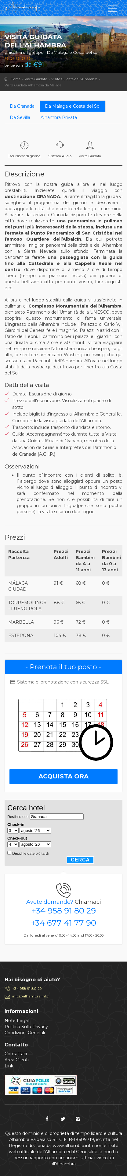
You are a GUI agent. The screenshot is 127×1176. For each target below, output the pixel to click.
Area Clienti (17, 1060)
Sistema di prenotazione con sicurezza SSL (59, 682)
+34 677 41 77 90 (63, 923)
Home (15, 79)
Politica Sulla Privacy (26, 1026)
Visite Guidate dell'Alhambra (74, 79)
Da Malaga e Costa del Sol (72, 106)
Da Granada (22, 106)
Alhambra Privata (59, 117)
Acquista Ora (63, 776)
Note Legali (17, 1020)
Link (9, 1066)
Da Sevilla (20, 117)
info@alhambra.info (30, 996)
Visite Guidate (36, 79)
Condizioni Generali (25, 1032)
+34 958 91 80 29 (63, 911)
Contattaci (16, 1053)
